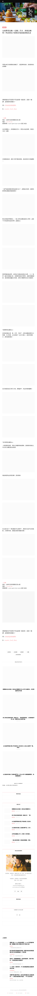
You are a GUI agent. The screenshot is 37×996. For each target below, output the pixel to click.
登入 (9, 785)
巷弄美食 (11, 978)
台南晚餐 (22, 652)
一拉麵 (4, 118)
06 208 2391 (9, 121)
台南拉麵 (15, 652)
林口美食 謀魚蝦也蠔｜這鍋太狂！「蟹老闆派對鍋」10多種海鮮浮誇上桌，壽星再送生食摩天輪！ (18, 718)
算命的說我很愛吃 (10, 105)
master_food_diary (11, 109)
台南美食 (9, 652)
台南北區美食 (18, 654)
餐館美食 (4, 27)
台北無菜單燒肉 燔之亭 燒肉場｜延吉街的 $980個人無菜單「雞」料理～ (18, 746)
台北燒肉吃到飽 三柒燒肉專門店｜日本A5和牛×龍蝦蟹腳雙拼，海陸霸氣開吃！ (18, 775)
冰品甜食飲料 (12, 954)
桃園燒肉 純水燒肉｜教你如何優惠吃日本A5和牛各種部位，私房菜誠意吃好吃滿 (18, 690)
